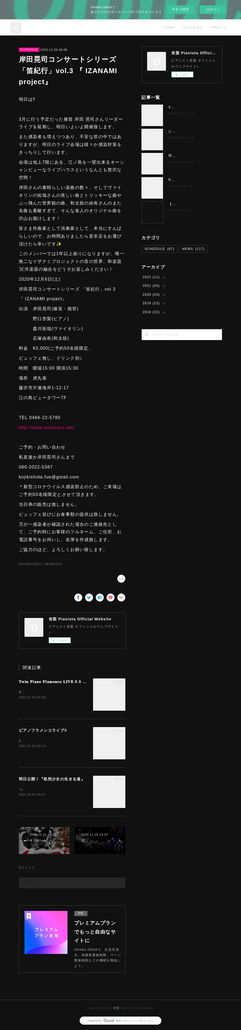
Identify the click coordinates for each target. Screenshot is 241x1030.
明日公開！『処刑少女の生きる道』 (52, 779)
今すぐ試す (180, 9)
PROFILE (218, 27)
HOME (169, 27)
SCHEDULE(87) (31, 564)
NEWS (193, 249)
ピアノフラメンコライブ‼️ (43, 730)
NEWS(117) (53, 564)
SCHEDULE (193, 27)
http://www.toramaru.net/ (47, 427)
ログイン (213, 10)
